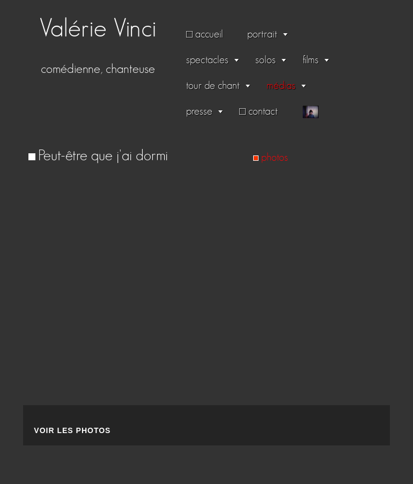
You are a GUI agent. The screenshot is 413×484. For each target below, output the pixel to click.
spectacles (207, 60)
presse (199, 111)
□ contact (258, 111)
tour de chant (213, 85)
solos (265, 60)
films (311, 60)
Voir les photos (72, 431)
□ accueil (204, 34)
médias (281, 85)
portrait (262, 34)
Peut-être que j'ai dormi (103, 155)
